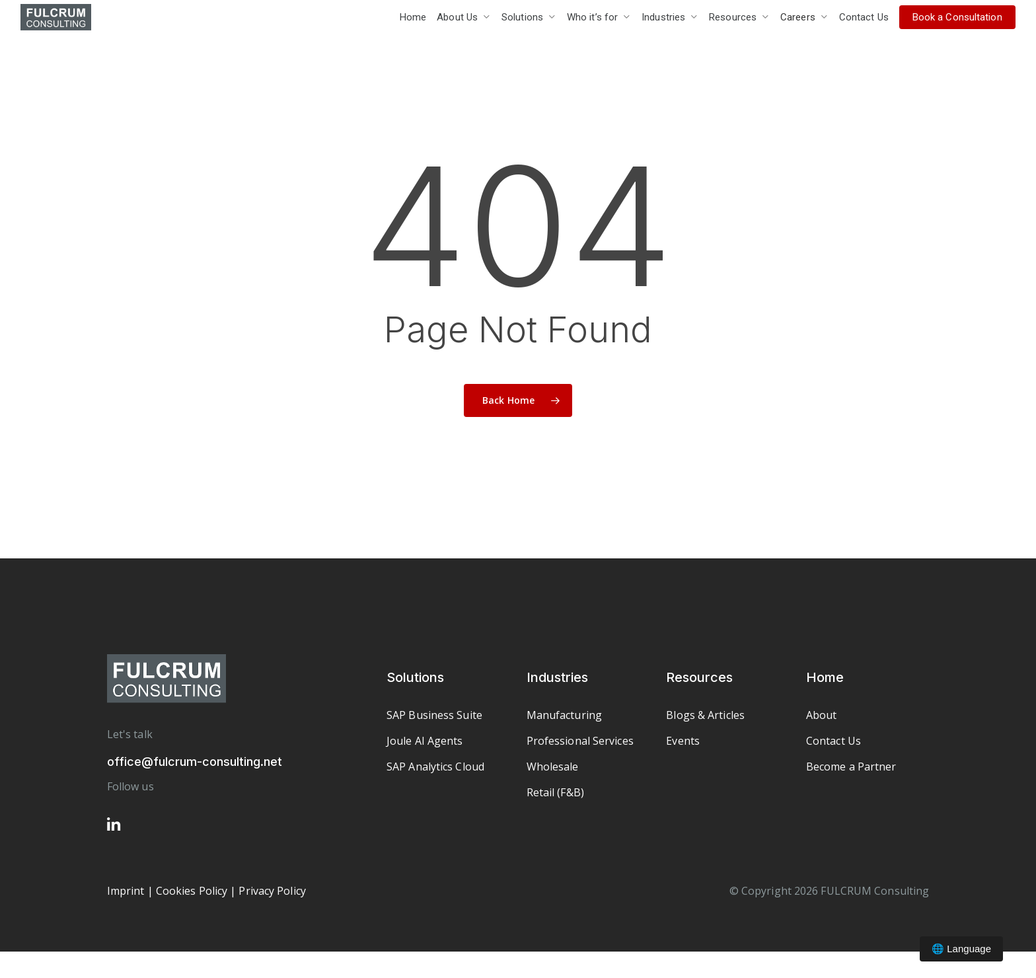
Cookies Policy (191, 891)
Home (825, 677)
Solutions (415, 677)
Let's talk (130, 734)
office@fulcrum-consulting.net (194, 762)
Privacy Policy (272, 891)
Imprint (126, 891)
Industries (557, 677)
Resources (699, 677)
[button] (434, 715)
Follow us (130, 786)
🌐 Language (961, 948)
